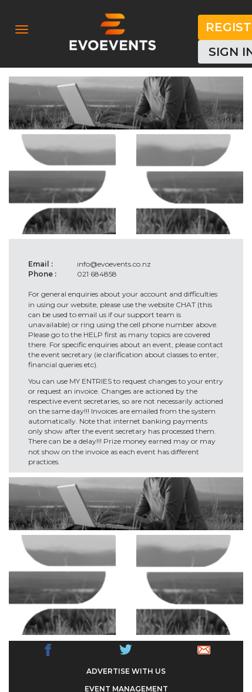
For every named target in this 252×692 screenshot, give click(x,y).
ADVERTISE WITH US (126, 671)
